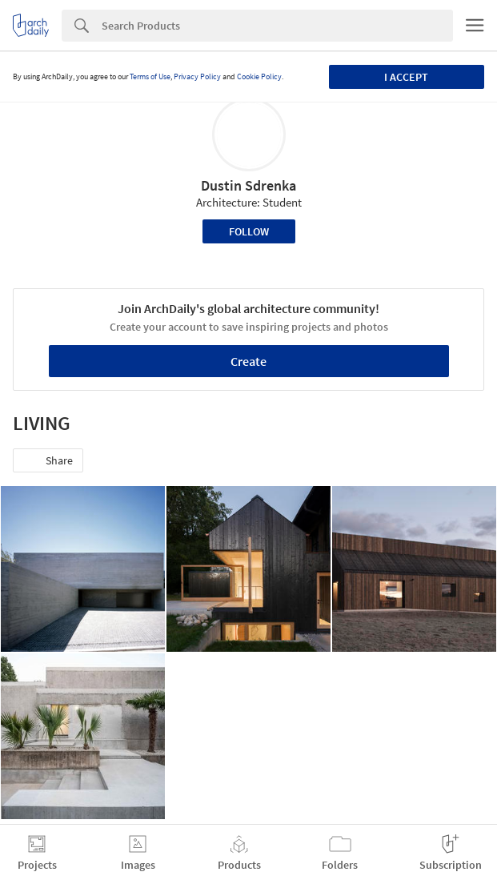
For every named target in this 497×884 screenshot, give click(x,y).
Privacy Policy (197, 76)
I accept (406, 77)
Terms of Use (150, 76)
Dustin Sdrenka (248, 185)
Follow (249, 231)
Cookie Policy (259, 76)
